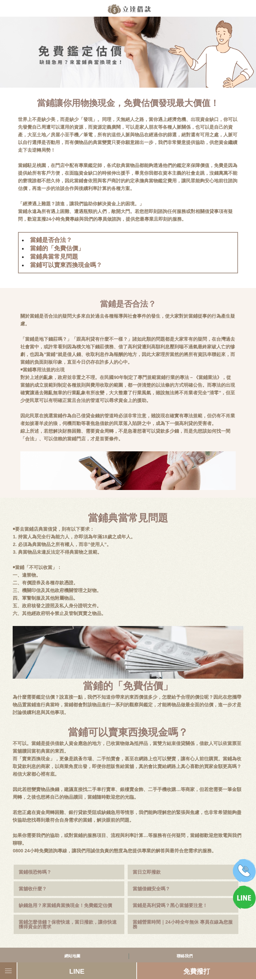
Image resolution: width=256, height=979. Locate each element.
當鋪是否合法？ (51, 240)
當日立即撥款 (147, 872)
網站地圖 (72, 956)
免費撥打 (196, 971)
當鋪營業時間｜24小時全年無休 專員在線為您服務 (182, 924)
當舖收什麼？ (33, 888)
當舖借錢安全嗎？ (151, 888)
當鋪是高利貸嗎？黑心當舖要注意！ (170, 905)
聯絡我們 (185, 956)
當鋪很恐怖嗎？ (35, 872)
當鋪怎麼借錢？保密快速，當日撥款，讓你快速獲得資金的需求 (68, 924)
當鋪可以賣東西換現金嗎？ (66, 265)
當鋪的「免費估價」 (57, 248)
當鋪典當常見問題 (54, 256)
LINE (77, 971)
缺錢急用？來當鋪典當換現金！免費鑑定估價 (65, 905)
